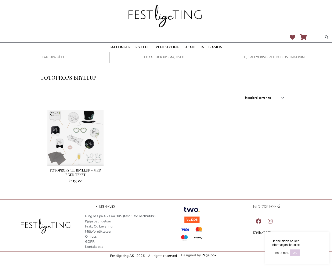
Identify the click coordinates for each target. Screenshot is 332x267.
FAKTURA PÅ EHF (54, 57)
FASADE (189, 47)
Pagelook (209, 256)
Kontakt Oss (262, 233)
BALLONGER (121, 47)
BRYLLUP (142, 47)
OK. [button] (295, 252)
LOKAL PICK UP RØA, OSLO (164, 57)
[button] (327, 37)
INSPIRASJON (210, 47)
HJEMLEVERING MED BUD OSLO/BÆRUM (274, 57)
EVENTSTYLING (165, 47)
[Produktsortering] (263, 98)
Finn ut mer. (281, 253)
